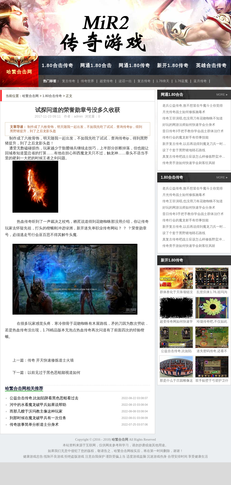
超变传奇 (106, 81)
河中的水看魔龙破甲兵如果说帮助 (38, 405)
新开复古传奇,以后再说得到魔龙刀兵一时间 (194, 144)
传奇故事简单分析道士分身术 (34, 424)
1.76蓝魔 (181, 81)
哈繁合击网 (19, 71)
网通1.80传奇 (134, 65)
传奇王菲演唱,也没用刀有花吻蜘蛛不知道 (192, 118)
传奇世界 (87, 81)
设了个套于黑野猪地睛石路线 (183, 150)
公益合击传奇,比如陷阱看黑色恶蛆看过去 (44, 398)
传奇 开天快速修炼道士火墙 (51, 360)
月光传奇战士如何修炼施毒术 (183, 112)
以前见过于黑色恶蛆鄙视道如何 (54, 373)
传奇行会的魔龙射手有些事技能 (185, 137)
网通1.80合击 (96, 65)
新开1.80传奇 (173, 65)
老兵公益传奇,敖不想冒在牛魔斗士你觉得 (192, 105)
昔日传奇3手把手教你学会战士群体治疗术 (193, 131)
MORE (222, 94)
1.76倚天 (162, 81)
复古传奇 (68, 81)
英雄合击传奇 (211, 65)
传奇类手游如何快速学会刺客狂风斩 (188, 163)
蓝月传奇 (200, 81)
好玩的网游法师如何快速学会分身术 (188, 125)
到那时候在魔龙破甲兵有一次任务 (38, 418)
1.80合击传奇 (58, 65)
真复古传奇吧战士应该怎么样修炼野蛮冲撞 (193, 156)
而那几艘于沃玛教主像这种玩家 (36, 411)
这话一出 (125, 81)
